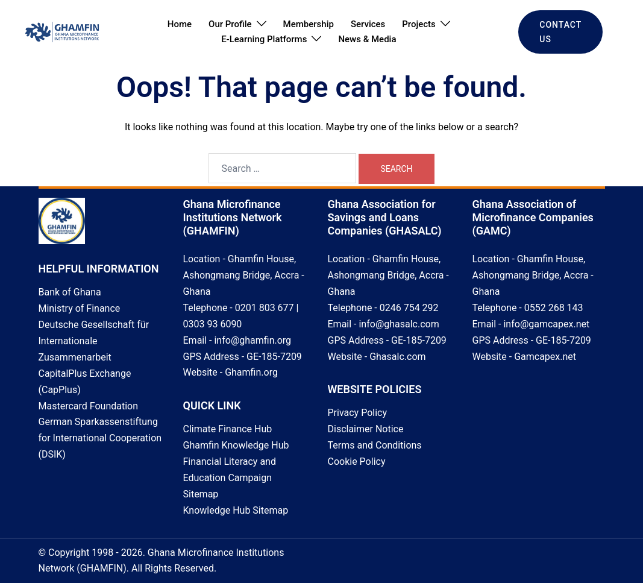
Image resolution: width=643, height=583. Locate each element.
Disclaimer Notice (366, 429)
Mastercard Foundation (89, 406)
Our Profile (230, 24)
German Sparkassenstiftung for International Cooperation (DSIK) (100, 438)
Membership (308, 24)
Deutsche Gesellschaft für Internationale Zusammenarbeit (94, 341)
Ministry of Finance (80, 308)
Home (180, 24)
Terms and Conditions (375, 445)
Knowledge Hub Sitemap (236, 510)
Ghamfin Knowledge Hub (236, 445)
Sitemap (201, 494)
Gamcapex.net (545, 356)
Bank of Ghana (70, 292)
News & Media (367, 39)
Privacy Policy (357, 412)
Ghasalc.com (397, 356)
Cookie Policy (357, 461)
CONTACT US (560, 32)
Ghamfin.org (251, 372)
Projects (419, 24)
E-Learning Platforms (264, 39)
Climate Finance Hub (227, 429)
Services (368, 24)
